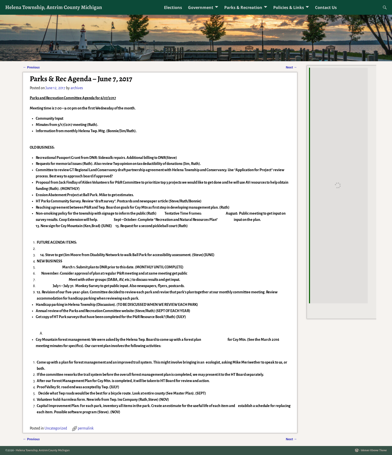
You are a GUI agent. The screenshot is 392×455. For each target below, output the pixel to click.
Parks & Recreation (243, 7)
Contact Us (326, 7)
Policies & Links (288, 7)
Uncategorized (55, 428)
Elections (173, 7)
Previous (31, 67)
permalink (86, 428)
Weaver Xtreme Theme (374, 450)
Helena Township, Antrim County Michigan (53, 7)
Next (291, 67)
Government (200, 7)
